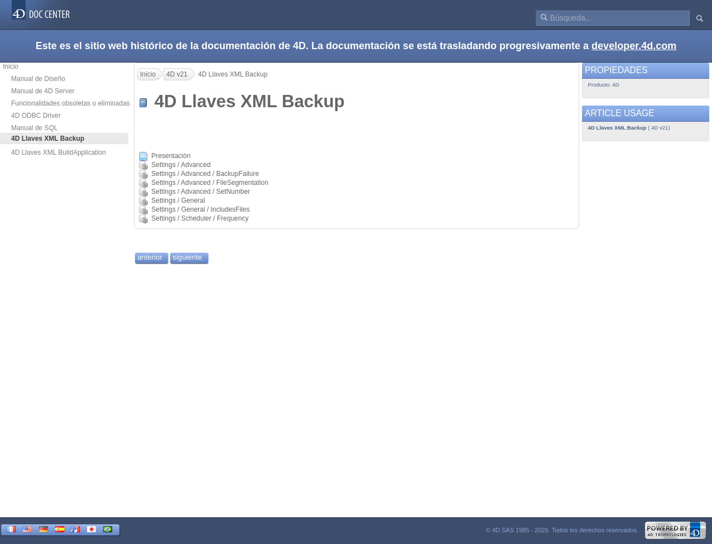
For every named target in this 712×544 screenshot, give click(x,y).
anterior (149, 257)
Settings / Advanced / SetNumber (200, 191)
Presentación (170, 156)
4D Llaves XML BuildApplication (58, 152)
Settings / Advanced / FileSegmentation (209, 183)
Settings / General (178, 200)
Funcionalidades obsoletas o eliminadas (70, 103)
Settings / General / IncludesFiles (200, 209)
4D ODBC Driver (36, 116)
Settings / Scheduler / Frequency (199, 218)
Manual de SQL (34, 128)
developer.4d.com (633, 45)
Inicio (10, 66)
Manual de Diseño (38, 79)
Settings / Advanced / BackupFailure (205, 174)
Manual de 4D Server (42, 91)
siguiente (187, 257)
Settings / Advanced (180, 165)
